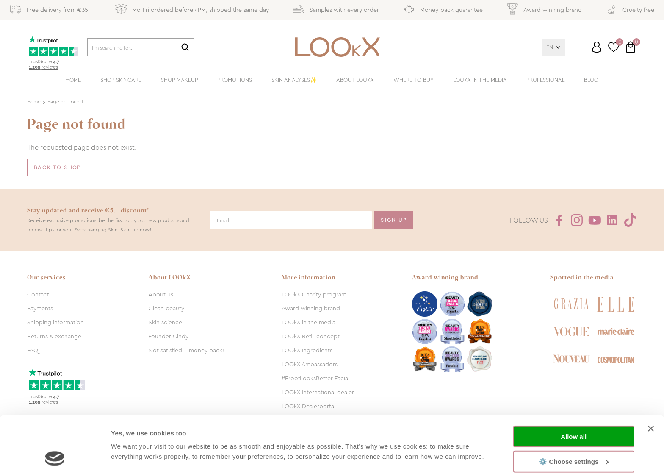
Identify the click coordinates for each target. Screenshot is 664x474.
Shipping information (55, 322)
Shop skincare (120, 80)
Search (185, 47)
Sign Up (394, 220)
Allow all (574, 383)
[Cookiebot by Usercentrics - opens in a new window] (55, 457)
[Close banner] (651, 376)
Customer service (588, 50)
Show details (130, 457)
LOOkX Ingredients (307, 350)
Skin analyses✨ (294, 80)
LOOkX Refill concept (311, 336)
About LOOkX (355, 80)
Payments (40, 308)
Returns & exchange (54, 336)
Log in (596, 47)
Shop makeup (179, 80)
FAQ (32, 350)
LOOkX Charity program (314, 294)
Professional (545, 80)
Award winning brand (311, 308)
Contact (38, 294)
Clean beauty (166, 308)
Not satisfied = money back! (186, 350)
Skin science (165, 322)
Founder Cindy (168, 336)
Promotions (234, 80)
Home (73, 80)
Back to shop (57, 167)
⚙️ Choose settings (574, 408)
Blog (591, 80)
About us (161, 294)
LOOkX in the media (480, 80)
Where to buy (413, 80)
